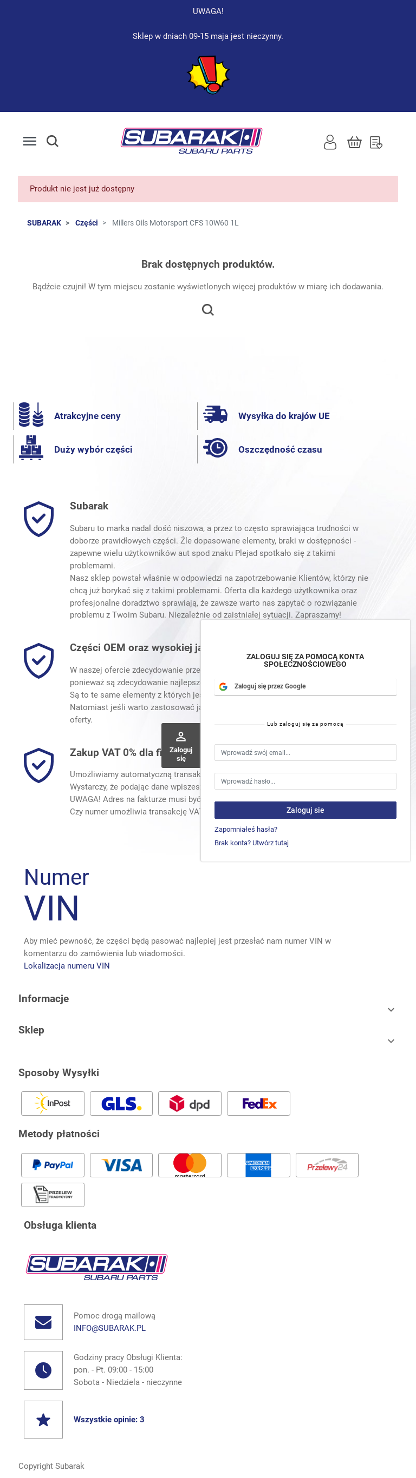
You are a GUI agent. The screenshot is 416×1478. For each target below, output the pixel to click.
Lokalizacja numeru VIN (67, 966)
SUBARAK (44, 222)
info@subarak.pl (110, 1328)
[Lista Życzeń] (376, 141)
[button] (62, 141)
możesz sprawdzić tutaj (260, 812)
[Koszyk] (354, 141)
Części (86, 222)
